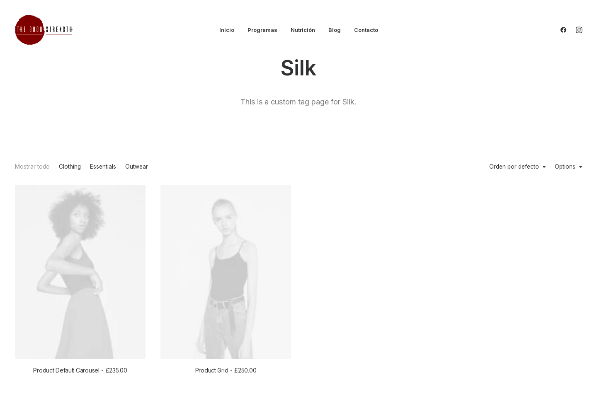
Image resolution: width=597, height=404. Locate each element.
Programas (262, 30)
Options (565, 167)
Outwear (136, 167)
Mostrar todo (32, 167)
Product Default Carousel (80, 370)
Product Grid (226, 370)
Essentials (103, 167)
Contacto (366, 30)
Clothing (70, 167)
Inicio (226, 30)
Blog (334, 30)
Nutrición (303, 30)
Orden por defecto (514, 167)
